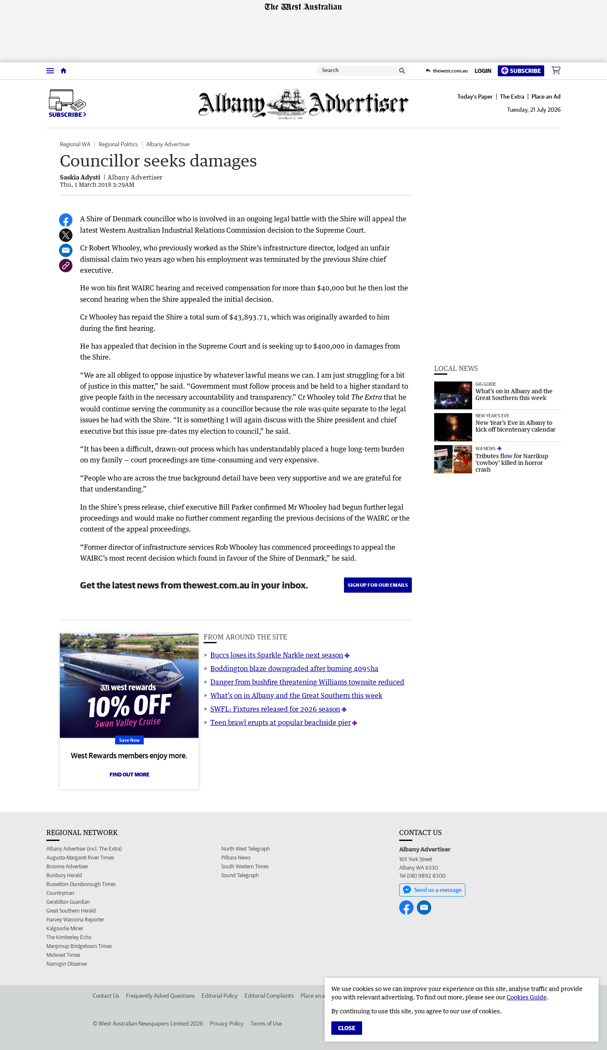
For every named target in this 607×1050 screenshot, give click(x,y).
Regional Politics (118, 144)
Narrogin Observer (66, 964)
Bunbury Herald (64, 875)
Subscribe (521, 70)
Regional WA (75, 144)
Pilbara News (235, 857)
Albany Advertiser (168, 144)
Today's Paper (475, 96)
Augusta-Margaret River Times (80, 857)
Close (346, 1028)
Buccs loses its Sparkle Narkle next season (276, 655)
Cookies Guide (527, 997)
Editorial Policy (219, 995)
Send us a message (432, 890)
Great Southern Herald (71, 911)
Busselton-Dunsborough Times (80, 884)
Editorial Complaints (269, 995)
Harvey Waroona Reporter (75, 919)
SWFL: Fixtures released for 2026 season (275, 709)
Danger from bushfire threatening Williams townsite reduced (307, 682)
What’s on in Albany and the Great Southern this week (296, 695)
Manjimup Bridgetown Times (79, 946)
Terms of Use (266, 1023)
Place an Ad (546, 96)
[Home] (63, 71)
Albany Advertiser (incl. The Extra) (84, 849)
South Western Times (245, 866)
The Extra (512, 96)
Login (483, 70)
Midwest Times (63, 955)
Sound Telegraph (240, 875)
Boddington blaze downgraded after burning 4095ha (294, 668)
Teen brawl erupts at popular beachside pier (280, 722)
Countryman (60, 893)
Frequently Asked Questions (160, 995)
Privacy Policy (227, 1023)
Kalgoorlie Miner (64, 928)
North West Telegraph (245, 849)
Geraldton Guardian (68, 902)
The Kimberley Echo (68, 937)
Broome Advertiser (67, 866)
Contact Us (106, 995)
